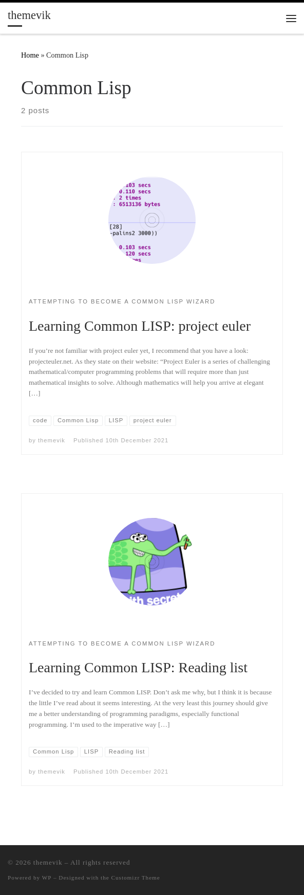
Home (30, 55)
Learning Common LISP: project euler (140, 326)
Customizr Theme (135, 877)
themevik (51, 440)
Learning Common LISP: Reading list (138, 667)
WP (46, 877)
